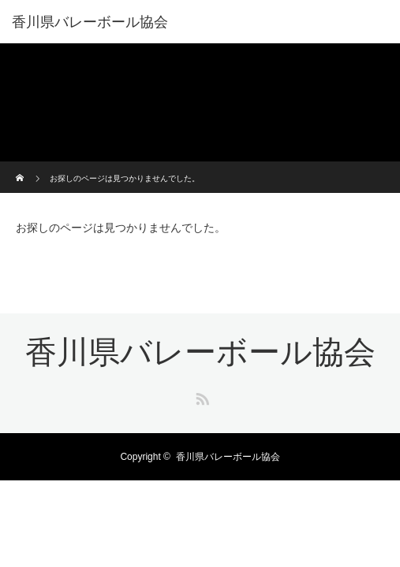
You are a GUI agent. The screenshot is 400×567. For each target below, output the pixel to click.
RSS (200, 396)
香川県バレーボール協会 (90, 22)
